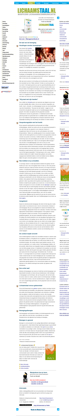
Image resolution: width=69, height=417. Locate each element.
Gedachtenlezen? (64, 279)
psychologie (62, 40)
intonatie (30, 102)
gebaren (35, 288)
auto (50, 334)
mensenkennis (63, 38)
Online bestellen (25, 368)
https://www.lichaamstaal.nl (46, 398)
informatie (66, 193)
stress (51, 327)
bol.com (21, 39)
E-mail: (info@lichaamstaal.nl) (8, 81)
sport (44, 327)
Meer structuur (63, 309)
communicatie (63, 29)
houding (30, 48)
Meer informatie (24, 364)
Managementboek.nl (32, 39)
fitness (61, 25)
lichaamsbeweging (64, 23)
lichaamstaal (63, 33)
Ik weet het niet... (64, 281)
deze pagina (22, 198)
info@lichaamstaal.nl (48, 400)
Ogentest (62, 277)
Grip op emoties (63, 290)
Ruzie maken (63, 271)
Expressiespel (63, 273)
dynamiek (62, 31)
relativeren (62, 34)
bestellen (65, 195)
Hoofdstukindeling (25, 366)
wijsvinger (46, 184)
